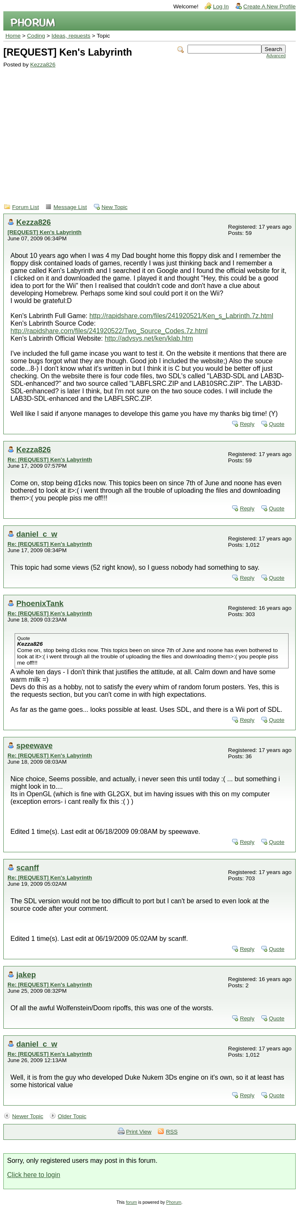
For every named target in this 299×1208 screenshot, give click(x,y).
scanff (27, 867)
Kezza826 (42, 64)
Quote (276, 424)
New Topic (114, 207)
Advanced (276, 56)
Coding (36, 36)
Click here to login (33, 1174)
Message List (70, 207)
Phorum (173, 1202)
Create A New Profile (269, 6)
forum (131, 1202)
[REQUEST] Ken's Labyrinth (44, 232)
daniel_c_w (36, 534)
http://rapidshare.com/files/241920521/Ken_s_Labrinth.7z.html (181, 315)
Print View (139, 1132)
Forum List (25, 207)
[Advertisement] (144, 130)
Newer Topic (27, 1116)
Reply (247, 424)
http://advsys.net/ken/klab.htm (149, 338)
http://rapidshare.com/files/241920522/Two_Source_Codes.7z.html (109, 330)
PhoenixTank (39, 603)
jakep (26, 974)
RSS (171, 1132)
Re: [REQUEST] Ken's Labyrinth (50, 459)
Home (12, 36)
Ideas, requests (70, 36)
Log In (221, 6)
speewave (34, 745)
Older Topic (72, 1116)
